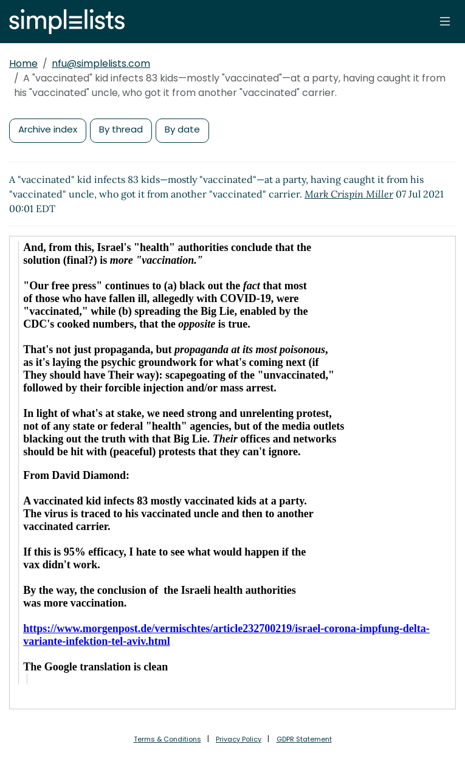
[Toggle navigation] (445, 21)
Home (23, 64)
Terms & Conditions (167, 739)
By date (182, 129)
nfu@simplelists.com (101, 64)
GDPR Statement (304, 739)
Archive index (47, 129)
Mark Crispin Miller (349, 194)
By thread (121, 129)
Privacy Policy (238, 739)
